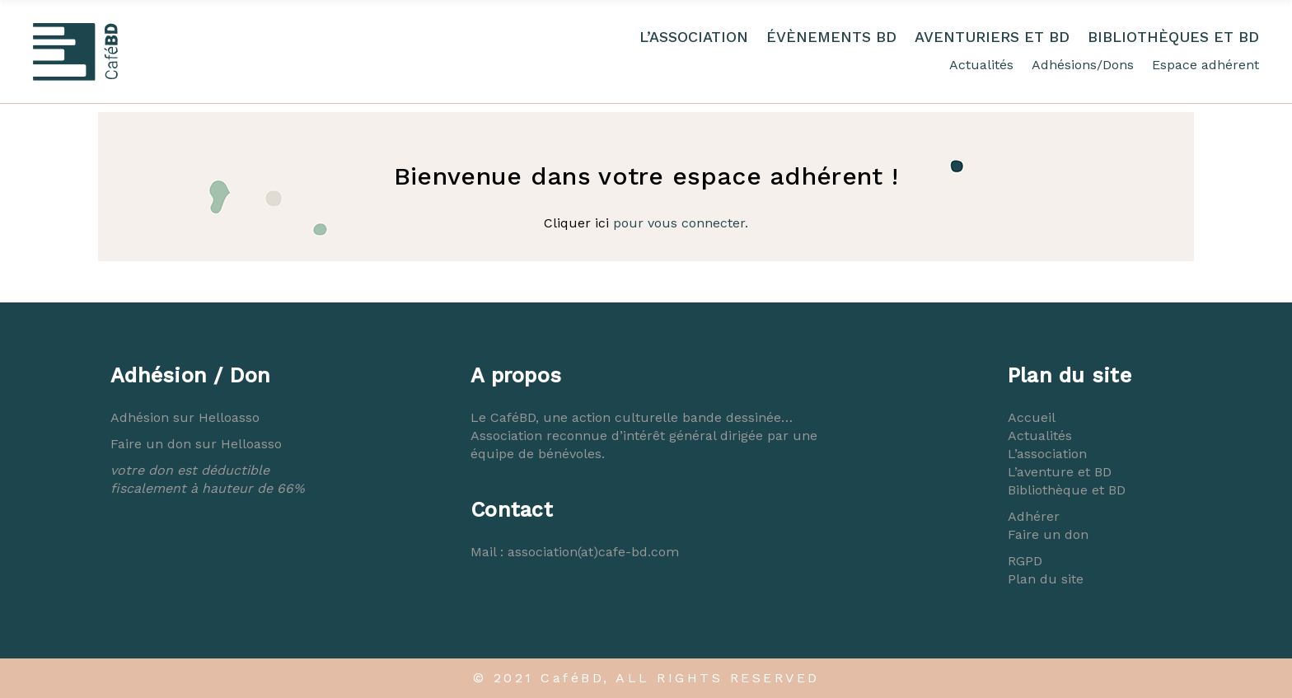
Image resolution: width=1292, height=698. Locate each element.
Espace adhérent (1205, 65)
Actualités (981, 65)
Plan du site (1046, 579)
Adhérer (1034, 516)
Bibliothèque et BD (1067, 490)
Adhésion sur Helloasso (185, 417)
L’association (1047, 453)
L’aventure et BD (1060, 472)
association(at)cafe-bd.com (593, 552)
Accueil (1032, 417)
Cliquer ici (576, 223)
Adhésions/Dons (1083, 65)
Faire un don (1048, 534)
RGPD (1025, 561)
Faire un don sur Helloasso (196, 444)
